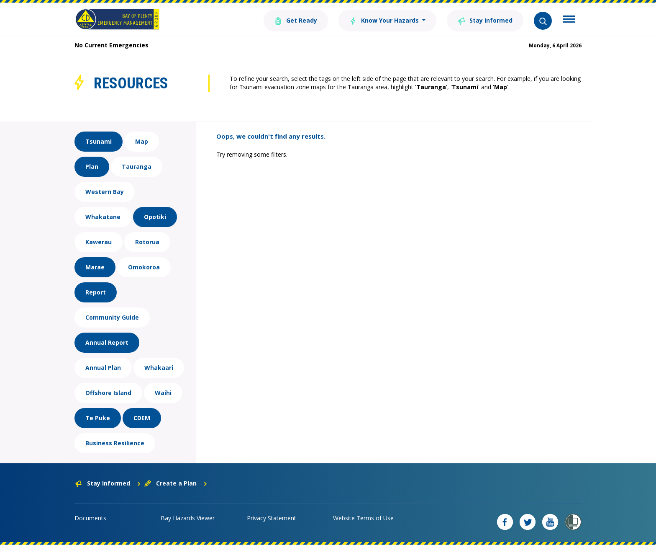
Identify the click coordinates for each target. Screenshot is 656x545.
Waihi (163, 393)
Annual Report (106, 342)
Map (141, 141)
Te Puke (97, 418)
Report (95, 292)
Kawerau (98, 242)
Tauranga (136, 166)
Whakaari (158, 368)
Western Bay (104, 192)
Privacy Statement (271, 518)
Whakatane (102, 217)
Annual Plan (103, 368)
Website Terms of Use (363, 518)
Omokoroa (144, 267)
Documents (90, 518)
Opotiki (155, 217)
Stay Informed (485, 19)
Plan (91, 166)
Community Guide (112, 317)
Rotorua (147, 242)
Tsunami (98, 141)
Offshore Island (108, 393)
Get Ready (295, 19)
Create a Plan (176, 483)
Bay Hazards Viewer (188, 518)
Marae (95, 267)
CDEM (141, 418)
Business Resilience (114, 443)
